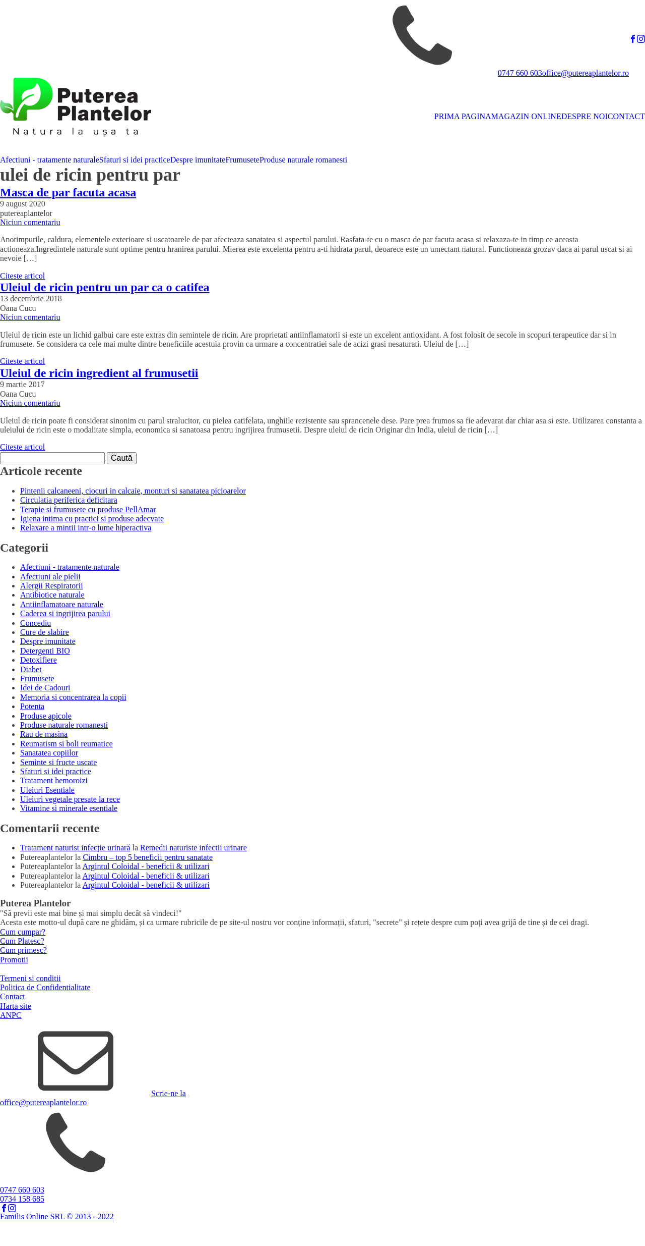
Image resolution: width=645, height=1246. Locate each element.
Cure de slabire (44, 632)
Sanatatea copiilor (49, 752)
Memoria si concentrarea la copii (73, 697)
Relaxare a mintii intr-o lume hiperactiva (85, 527)
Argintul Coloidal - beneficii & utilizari (146, 866)
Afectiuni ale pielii (50, 576)
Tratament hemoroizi (54, 780)
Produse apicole (46, 716)
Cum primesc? (23, 950)
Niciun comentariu (30, 222)
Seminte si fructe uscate (58, 762)
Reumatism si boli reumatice (66, 743)
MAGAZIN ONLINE (526, 116)
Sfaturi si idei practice (134, 159)
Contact (12, 996)
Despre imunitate (198, 159)
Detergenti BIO (45, 650)
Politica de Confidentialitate (45, 987)
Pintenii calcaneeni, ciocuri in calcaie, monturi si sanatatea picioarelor (133, 490)
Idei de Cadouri (45, 687)
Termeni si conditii (30, 978)
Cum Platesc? (22, 941)
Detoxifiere (38, 660)
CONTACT (626, 116)
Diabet (31, 669)
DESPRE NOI (584, 116)
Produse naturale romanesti (303, 159)
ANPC (11, 1015)
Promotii (14, 959)
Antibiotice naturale (52, 594)
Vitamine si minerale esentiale (68, 808)
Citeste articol (22, 276)
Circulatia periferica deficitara (68, 500)
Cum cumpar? (22, 932)
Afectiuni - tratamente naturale (49, 159)
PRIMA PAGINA (462, 116)
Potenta (32, 706)
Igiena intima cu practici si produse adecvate (92, 518)
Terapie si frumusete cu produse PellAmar (88, 509)
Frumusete (242, 159)
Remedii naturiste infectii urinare (193, 847)
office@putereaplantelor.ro (585, 73)
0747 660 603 (520, 73)
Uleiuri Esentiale (47, 790)
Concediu (35, 623)
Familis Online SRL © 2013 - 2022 (57, 1216)
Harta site (15, 1006)
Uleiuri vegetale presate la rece (70, 799)
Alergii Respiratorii (51, 585)
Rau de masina (44, 734)
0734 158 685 (22, 1199)
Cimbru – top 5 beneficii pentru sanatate (148, 857)
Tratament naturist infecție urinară (75, 847)
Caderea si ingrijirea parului (65, 613)
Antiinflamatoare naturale (61, 604)
